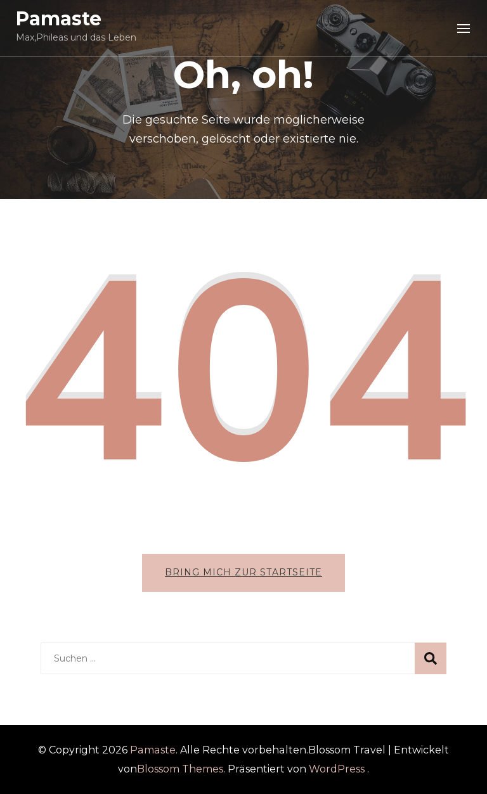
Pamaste (58, 18)
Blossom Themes (180, 769)
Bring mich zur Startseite (243, 572)
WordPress (337, 769)
